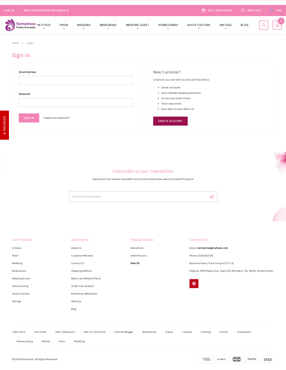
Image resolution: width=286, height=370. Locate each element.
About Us (76, 248)
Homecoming (168, 25)
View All (135, 263)
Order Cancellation (82, 286)
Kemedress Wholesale (84, 293)
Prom (65, 25)
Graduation (244, 332)
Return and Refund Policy (86, 278)
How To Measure (65, 332)
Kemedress (137, 248)
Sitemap (76, 301)
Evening (206, 332)
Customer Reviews (82, 255)
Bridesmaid (109, 25)
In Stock (45, 25)
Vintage (225, 25)
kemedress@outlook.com (213, 248)
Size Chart (40, 332)
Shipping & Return (81, 270)
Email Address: (28, 72)
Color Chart (19, 332)
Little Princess (138, 255)
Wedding (83, 25)
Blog (244, 25)
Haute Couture (198, 25)
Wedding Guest (139, 25)
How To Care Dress (94, 332)
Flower (169, 332)
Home (15, 43)
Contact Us (77, 263)
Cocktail (187, 332)
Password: (25, 94)
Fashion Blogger (123, 332)
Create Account (170, 121)
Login (30, 43)
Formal (223, 332)
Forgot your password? (57, 117)
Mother (46, 341)
